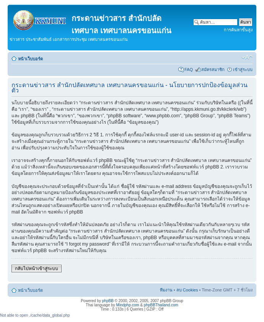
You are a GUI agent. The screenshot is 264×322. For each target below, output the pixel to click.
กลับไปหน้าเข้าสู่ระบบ (36, 268)
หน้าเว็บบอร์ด (30, 59)
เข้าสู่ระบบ (243, 69)
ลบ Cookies (187, 290)
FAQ (188, 69)
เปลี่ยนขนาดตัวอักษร (247, 57)
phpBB (108, 301)
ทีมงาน (166, 290)
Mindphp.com (127, 305)
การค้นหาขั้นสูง (238, 30)
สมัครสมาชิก (213, 69)
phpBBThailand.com (161, 305)
